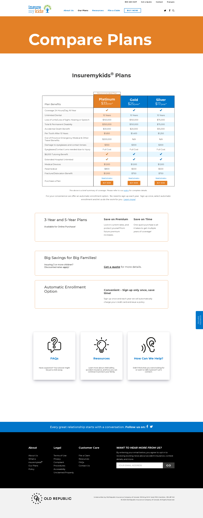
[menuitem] (132, 2)
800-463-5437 (131, 2)
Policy (31, 469)
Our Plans (83, 10)
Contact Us (84, 465)
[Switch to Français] (170, 2)
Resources (98, 10)
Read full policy (107, 178)
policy (126, 190)
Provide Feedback (199, 320)
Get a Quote (146, 2)
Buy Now (107, 183)
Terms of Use (60, 455)
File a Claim (114, 10)
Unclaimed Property (64, 472)
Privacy (57, 459)
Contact (159, 2)
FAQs (81, 462)
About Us (69, 10)
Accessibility (59, 469)
